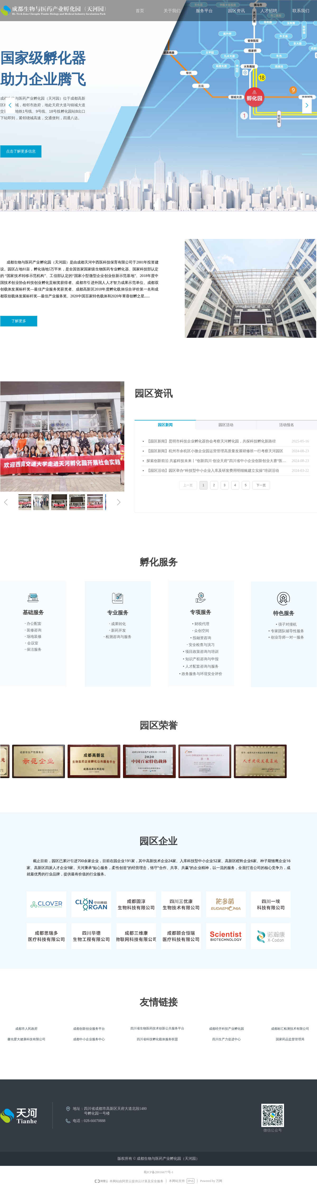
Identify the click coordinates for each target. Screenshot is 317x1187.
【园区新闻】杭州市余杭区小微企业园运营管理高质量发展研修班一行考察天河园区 (214, 451)
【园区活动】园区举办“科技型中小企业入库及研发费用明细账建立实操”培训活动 (212, 471)
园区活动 (226, 425)
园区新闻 (165, 425)
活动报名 (286, 425)
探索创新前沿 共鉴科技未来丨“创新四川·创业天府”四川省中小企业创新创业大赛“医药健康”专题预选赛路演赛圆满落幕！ (217, 461)
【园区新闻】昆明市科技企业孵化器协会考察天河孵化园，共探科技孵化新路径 (211, 441)
